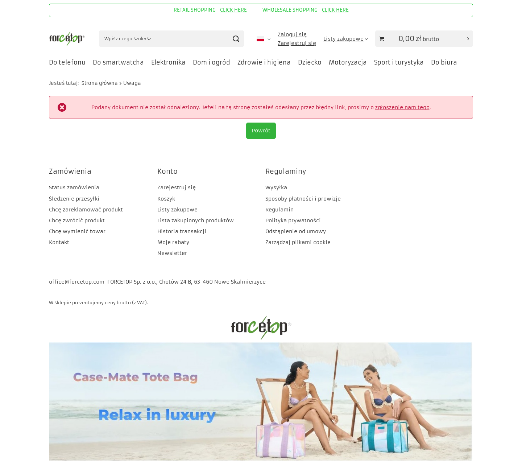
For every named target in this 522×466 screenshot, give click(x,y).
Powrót (261, 130)
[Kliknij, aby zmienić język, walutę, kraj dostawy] (263, 38)
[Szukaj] (236, 38)
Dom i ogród (211, 62)
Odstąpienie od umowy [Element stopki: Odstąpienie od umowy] (295, 231)
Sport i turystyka (399, 62)
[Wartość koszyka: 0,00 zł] (424, 38)
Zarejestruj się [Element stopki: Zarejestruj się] (176, 187)
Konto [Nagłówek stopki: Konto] (167, 171)
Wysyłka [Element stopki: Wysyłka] (276, 187)
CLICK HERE (233, 10)
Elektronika (168, 62)
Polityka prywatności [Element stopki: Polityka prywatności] (293, 220)
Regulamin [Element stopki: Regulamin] (279, 209)
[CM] (261, 459)
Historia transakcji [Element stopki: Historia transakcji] (181, 231)
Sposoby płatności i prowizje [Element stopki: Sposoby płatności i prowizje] (303, 198)
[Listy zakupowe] (345, 39)
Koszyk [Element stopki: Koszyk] (166, 198)
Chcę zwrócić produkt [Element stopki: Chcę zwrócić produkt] (77, 220)
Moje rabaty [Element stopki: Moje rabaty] (173, 242)
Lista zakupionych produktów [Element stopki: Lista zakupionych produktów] (195, 220)
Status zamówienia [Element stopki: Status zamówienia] (74, 187)
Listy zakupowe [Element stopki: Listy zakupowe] (177, 209)
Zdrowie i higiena (264, 62)
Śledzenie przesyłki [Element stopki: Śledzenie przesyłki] (74, 198)
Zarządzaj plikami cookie (298, 242)
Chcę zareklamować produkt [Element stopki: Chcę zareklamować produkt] (86, 209)
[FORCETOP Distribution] (261, 338)
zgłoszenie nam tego (402, 107)
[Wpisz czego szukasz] (171, 38)
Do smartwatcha (118, 62)
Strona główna (100, 83)
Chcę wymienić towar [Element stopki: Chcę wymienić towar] (77, 231)
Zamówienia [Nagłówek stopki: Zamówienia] (70, 171)
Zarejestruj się (297, 43)
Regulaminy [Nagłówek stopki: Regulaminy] (285, 171)
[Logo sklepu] (67, 38)
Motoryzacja (348, 62)
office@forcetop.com (76, 282)
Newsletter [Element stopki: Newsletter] (172, 253)
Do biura (444, 62)
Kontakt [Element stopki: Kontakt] (59, 242)
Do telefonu (67, 62)
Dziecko (310, 62)
